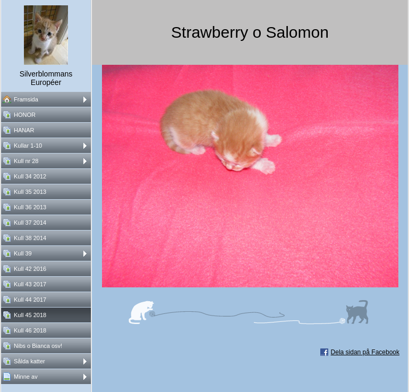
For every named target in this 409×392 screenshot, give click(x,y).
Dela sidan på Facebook (365, 352)
